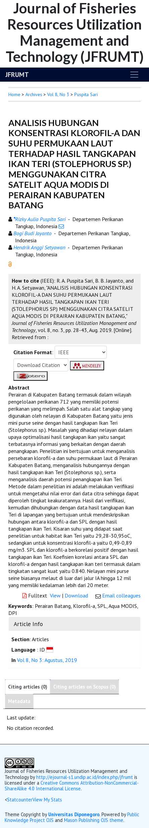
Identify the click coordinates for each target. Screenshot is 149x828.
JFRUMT (17, 74)
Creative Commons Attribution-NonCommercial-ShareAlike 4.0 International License (72, 786)
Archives (33, 94)
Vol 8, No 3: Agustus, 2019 (47, 660)
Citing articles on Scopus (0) (84, 687)
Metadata (19, 701)
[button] (10, 263)
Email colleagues (121, 595)
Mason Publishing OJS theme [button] (93, 820)
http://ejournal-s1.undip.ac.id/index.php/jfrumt (84, 777)
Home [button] (14, 94)
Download (76, 595)
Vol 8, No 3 (58, 94)
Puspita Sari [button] (86, 94)
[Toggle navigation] (134, 74)
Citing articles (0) (27, 687)
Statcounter (19, 799)
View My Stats (47, 799)
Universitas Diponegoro (73, 814)
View (55, 595)
